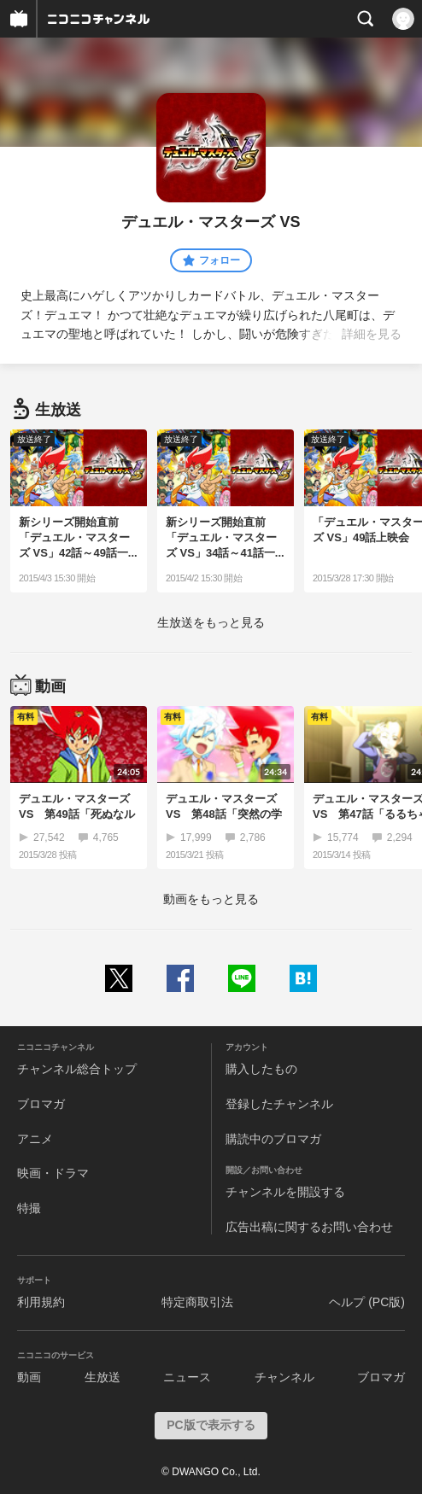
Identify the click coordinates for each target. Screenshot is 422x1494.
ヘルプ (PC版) (367, 1302)
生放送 (102, 1377)
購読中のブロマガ (273, 1139)
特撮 (29, 1208)
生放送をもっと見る (211, 622)
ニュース (187, 1377)
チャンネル (284, 1377)
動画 (29, 1377)
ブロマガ (41, 1104)
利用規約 (41, 1302)
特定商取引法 (197, 1302)
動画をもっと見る (211, 899)
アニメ (35, 1139)
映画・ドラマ (53, 1173)
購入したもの (261, 1069)
